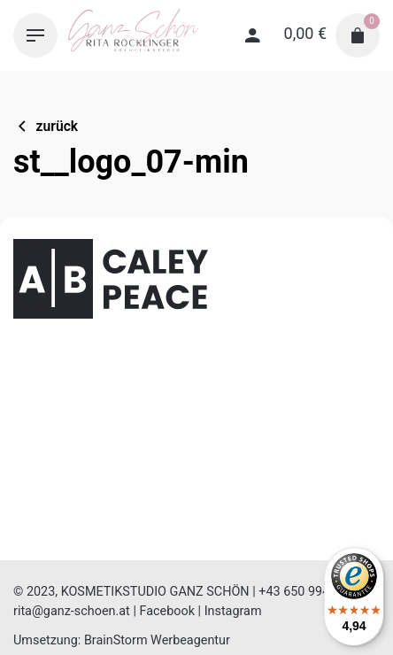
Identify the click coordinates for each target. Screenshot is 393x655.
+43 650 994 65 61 (311, 591)
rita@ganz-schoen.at (71, 611)
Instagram (233, 611)
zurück (45, 126)
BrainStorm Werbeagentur (157, 640)
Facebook (167, 611)
